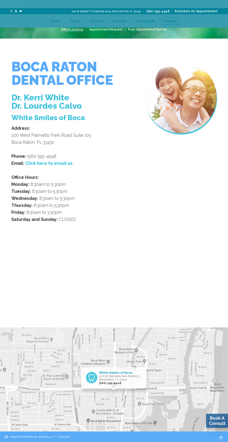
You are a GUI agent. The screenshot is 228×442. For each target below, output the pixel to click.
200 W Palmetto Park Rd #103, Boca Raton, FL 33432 (106, 3)
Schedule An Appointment (196, 3)
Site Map (66, 437)
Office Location (74, 29)
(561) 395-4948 (157, 3)
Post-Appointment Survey (145, 29)
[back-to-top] (221, 436)
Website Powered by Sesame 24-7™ (31, 437)
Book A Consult (217, 420)
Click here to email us (49, 163)
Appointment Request (106, 29)
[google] (16, 3)
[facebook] (11, 3)
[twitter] (20, 3)
